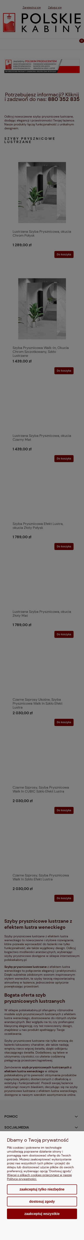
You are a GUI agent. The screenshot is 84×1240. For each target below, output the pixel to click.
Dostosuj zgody (42, 1201)
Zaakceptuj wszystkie (42, 1214)
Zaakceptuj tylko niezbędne (42, 1189)
